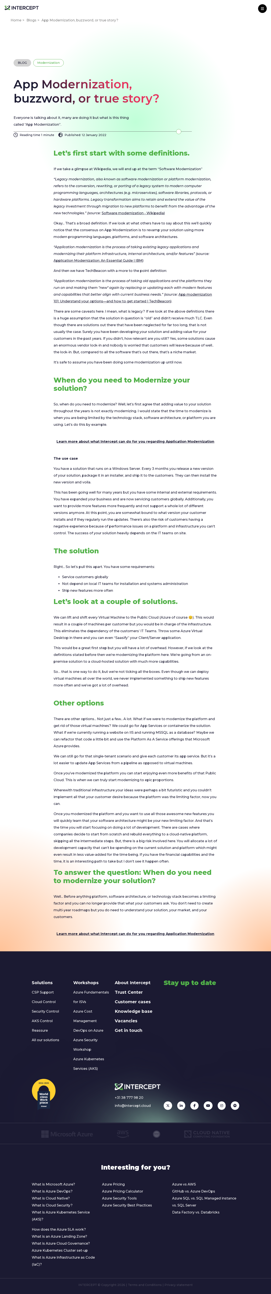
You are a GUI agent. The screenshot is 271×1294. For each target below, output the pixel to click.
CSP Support (43, 992)
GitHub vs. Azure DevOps (193, 1191)
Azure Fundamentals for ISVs (91, 997)
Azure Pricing (113, 1184)
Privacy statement (179, 1285)
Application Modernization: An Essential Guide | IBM (98, 261)
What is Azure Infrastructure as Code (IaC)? (63, 1260)
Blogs (31, 20)
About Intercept (133, 982)
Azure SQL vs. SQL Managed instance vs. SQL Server (204, 1201)
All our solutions (45, 1040)
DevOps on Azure (88, 1030)
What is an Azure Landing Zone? (59, 1236)
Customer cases (133, 1001)
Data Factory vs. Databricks (196, 1212)
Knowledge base (133, 1011)
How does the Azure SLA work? (59, 1229)
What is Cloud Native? (51, 1198)
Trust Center (129, 992)
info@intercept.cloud (133, 1106)
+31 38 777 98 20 (129, 1098)
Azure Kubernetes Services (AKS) (88, 1064)
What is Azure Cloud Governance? (61, 1243)
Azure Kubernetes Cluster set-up (60, 1250)
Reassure (40, 1030)
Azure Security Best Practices (127, 1205)
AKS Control (42, 1021)
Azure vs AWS (184, 1184)
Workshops (86, 982)
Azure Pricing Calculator (122, 1191)
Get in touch (128, 1030)
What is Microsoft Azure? (53, 1184)
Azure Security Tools (119, 1198)
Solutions (42, 982)
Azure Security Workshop (85, 1045)
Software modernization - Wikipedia (133, 213)
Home (16, 20)
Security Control (45, 1011)
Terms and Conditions (145, 1285)
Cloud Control (44, 1002)
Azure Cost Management (85, 1016)
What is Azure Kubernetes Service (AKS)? (61, 1215)
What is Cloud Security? (52, 1205)
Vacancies (126, 1020)
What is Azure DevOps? (52, 1191)
